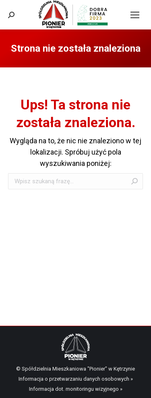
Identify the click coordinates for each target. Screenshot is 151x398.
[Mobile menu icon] (135, 15)
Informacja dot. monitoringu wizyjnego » (75, 389)
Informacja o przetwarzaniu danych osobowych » (76, 379)
